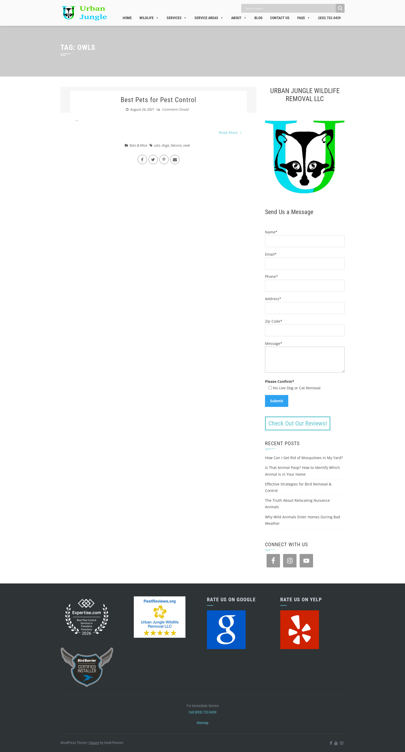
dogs (165, 145)
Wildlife (149, 18)
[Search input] (289, 8)
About (239, 18)
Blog (258, 18)
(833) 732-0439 (329, 18)
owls (186, 145)
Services (177, 18)
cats (157, 145)
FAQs (303, 18)
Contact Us (280, 18)
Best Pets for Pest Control (158, 100)
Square (94, 743)
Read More (230, 132)
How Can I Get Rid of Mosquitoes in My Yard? (304, 457)
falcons (175, 145)
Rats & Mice (138, 145)
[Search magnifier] (340, 8)
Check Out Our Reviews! (297, 423)
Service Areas (208, 18)
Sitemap (202, 723)
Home (127, 18)
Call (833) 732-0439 (202, 712)
